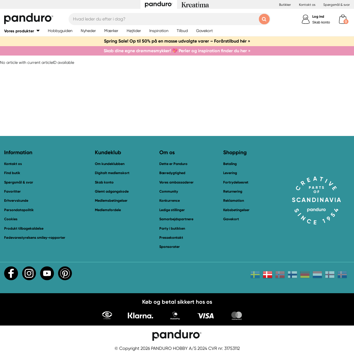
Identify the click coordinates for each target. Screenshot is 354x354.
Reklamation (233, 200)
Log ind (318, 16)
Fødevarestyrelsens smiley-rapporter (34, 237)
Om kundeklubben (109, 164)
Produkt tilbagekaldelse (23, 228)
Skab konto (321, 22)
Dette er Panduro (173, 164)
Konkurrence (169, 200)
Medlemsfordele (108, 210)
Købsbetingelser (236, 210)
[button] (22, 30)
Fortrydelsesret (235, 182)
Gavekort (231, 219)
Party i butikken (172, 228)
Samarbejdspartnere (176, 219)
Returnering (232, 191)
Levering (230, 173)
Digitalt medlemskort (112, 173)
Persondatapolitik (19, 210)
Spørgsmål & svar (336, 5)
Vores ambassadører (176, 182)
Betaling (230, 164)
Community (168, 191)
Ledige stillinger (172, 210)
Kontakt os (307, 5)
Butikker (285, 5)
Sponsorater (169, 247)
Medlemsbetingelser (111, 200)
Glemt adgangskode (112, 191)
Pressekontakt (171, 237)
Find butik (12, 173)
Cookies (10, 219)
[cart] (343, 19)
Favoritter (12, 191)
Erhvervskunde (16, 200)
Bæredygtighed (172, 173)
